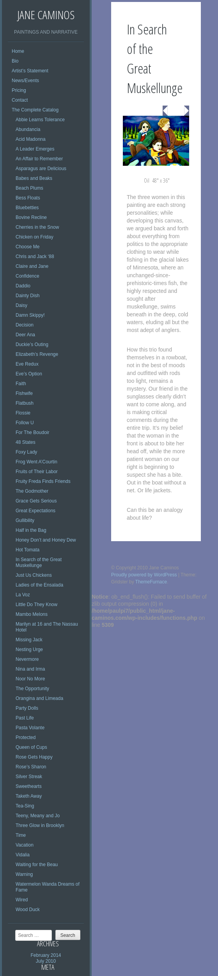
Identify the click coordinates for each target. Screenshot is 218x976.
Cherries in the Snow (37, 227)
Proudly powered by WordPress (144, 575)
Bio (15, 61)
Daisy (21, 305)
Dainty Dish (27, 295)
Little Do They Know (36, 604)
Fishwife (24, 393)
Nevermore (27, 659)
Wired (22, 899)
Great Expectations (35, 510)
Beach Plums (29, 188)
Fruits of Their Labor (37, 471)
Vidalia (23, 855)
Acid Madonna (31, 139)
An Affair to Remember (39, 158)
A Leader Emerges (35, 149)
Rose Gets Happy (34, 757)
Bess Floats (28, 198)
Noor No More (30, 679)
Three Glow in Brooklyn (40, 825)
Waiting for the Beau (37, 864)
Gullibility (25, 520)
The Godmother (32, 491)
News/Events (25, 80)
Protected (25, 737)
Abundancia (28, 129)
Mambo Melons (32, 614)
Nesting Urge (29, 649)
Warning (24, 874)
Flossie (23, 413)
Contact (20, 100)
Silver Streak (29, 776)
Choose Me (27, 246)
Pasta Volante (30, 727)
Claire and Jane (32, 266)
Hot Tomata (27, 550)
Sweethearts (29, 786)
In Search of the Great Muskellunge (39, 562)
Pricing (19, 90)
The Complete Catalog (35, 110)
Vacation (25, 845)
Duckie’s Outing (32, 344)
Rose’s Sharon (31, 767)
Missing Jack (29, 639)
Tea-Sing (25, 806)
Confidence (27, 276)
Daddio (23, 286)
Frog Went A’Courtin (36, 462)
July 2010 (46, 961)
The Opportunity (32, 688)
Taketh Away (29, 796)
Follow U (25, 422)
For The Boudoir (33, 432)
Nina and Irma (30, 669)
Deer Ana (25, 334)
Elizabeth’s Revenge (37, 354)
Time (21, 835)
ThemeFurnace (151, 582)
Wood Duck (28, 909)
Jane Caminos (45, 15)
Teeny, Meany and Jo (38, 815)
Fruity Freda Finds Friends (43, 481)
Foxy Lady (26, 452)
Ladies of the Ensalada (39, 585)
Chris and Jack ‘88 (35, 256)
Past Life (25, 718)
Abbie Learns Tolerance (40, 119)
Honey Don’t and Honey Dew (46, 540)
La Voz (23, 594)
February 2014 (45, 955)
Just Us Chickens (34, 575)
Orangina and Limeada (39, 698)
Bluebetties (27, 207)
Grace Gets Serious (36, 501)
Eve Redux (27, 364)
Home (18, 51)
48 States (25, 442)
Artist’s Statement (30, 71)
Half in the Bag (31, 530)
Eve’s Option (29, 374)
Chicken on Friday (34, 237)
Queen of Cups (31, 747)
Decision (25, 325)
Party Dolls (27, 708)
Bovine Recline (31, 217)
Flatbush (25, 403)
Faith (21, 383)
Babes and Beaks (34, 178)
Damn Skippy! (30, 315)
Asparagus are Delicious (41, 168)
